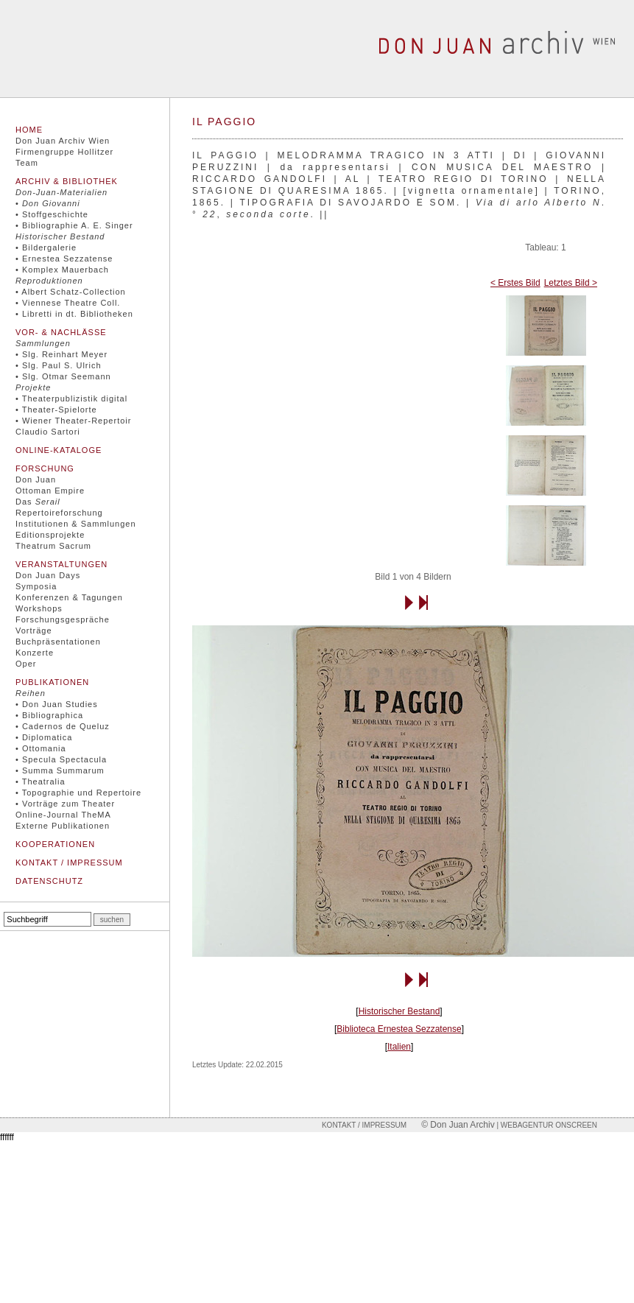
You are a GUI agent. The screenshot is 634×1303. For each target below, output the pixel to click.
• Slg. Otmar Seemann (63, 376)
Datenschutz (49, 881)
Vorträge (33, 630)
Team (26, 162)
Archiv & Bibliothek (66, 181)
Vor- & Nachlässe (61, 332)
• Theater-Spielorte (56, 409)
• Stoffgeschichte (51, 214)
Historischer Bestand (399, 1011)
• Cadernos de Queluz (62, 726)
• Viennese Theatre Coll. (67, 302)
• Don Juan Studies (56, 704)
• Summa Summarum (60, 770)
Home (29, 129)
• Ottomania (40, 748)
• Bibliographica (49, 715)
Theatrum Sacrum (53, 545)
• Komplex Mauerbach (62, 269)
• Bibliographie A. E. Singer (74, 225)
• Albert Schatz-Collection (70, 291)
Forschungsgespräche (62, 619)
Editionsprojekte (50, 534)
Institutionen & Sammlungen (75, 523)
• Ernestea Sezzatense (64, 258)
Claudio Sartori (47, 431)
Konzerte (34, 652)
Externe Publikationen (62, 825)
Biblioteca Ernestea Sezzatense (399, 1029)
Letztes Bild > (570, 283)
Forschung (44, 468)
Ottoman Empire (50, 490)
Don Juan (35, 479)
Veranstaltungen (61, 564)
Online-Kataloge (58, 450)
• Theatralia (40, 781)
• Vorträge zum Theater (65, 803)
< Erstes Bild (515, 283)
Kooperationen (55, 844)
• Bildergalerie (46, 247)
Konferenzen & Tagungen (69, 597)
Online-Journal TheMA (63, 814)
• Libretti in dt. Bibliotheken (74, 313)
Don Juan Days (47, 575)
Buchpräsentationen (58, 641)
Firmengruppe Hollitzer (64, 151)
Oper (25, 663)
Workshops (39, 608)
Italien (399, 1047)
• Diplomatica (43, 737)
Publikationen (52, 682)
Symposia (36, 586)
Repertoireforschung (59, 512)
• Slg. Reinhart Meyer (61, 354)
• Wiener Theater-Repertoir (73, 420)
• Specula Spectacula (61, 759)
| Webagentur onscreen (546, 1125)
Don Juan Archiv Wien (62, 140)
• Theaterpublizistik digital (71, 398)
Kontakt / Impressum (69, 862)
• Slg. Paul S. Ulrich (58, 365)
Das (37, 501)
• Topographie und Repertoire (78, 792)
